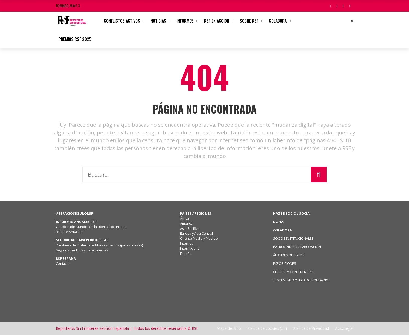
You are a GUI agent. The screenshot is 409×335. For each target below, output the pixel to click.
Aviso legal (344, 328)
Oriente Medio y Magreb (199, 238)
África (184, 218)
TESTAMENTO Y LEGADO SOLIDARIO (300, 280)
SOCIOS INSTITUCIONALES (293, 238)
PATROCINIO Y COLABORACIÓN (297, 246)
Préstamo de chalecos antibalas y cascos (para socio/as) (99, 245)
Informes (185, 21)
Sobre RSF (249, 21)
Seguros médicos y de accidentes (83, 250)
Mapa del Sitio (229, 328)
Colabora (278, 21)
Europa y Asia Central (196, 233)
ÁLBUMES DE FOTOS (288, 255)
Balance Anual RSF (70, 231)
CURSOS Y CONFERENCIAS (293, 271)
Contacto (63, 263)
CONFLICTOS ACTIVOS (122, 21)
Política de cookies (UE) (267, 328)
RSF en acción (216, 21)
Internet (186, 243)
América (186, 223)
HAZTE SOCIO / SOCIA (291, 213)
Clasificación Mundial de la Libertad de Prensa (91, 226)
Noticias (158, 21)
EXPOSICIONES (284, 263)
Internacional (190, 248)
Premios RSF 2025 (75, 39)
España (185, 253)
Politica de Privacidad (311, 328)
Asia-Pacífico (190, 228)
